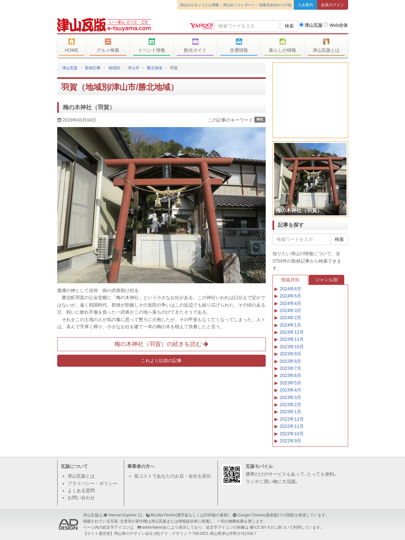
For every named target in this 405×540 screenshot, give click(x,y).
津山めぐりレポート (239, 5)
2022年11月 (292, 426)
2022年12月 (292, 419)
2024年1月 (290, 325)
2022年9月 (290, 440)
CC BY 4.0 (264, 527)
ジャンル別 (326, 279)
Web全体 (336, 25)
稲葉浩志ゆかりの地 (275, 5)
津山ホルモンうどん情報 (199, 5)
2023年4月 (290, 390)
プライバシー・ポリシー (92, 483)
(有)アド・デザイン (170, 533)
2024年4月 (290, 303)
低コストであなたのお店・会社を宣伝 (172, 476)
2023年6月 (290, 375)
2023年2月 (290, 404)
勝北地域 (154, 68)
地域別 (114, 68)
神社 (259, 120)
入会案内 (305, 5)
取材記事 (93, 68)
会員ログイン (332, 5)
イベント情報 (152, 45)
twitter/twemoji (154, 527)
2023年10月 (292, 346)
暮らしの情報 (283, 45)
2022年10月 (292, 433)
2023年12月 (292, 332)
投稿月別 (290, 279)
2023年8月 (290, 361)
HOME (71, 45)
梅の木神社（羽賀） (89, 107)
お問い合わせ (81, 497)
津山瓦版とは (326, 45)
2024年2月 (290, 317)
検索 (289, 25)
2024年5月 (290, 295)
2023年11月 (292, 339)
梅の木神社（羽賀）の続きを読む (161, 344)
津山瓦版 (104, 25)
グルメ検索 (108, 45)
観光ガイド (195, 45)
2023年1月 (290, 411)
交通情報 (239, 45)
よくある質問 (81, 490)
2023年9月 (290, 353)
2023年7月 (290, 368)
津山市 (133, 68)
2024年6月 (290, 288)
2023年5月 (290, 382)
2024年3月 (290, 310)
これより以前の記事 (161, 360)
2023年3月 (290, 397)
